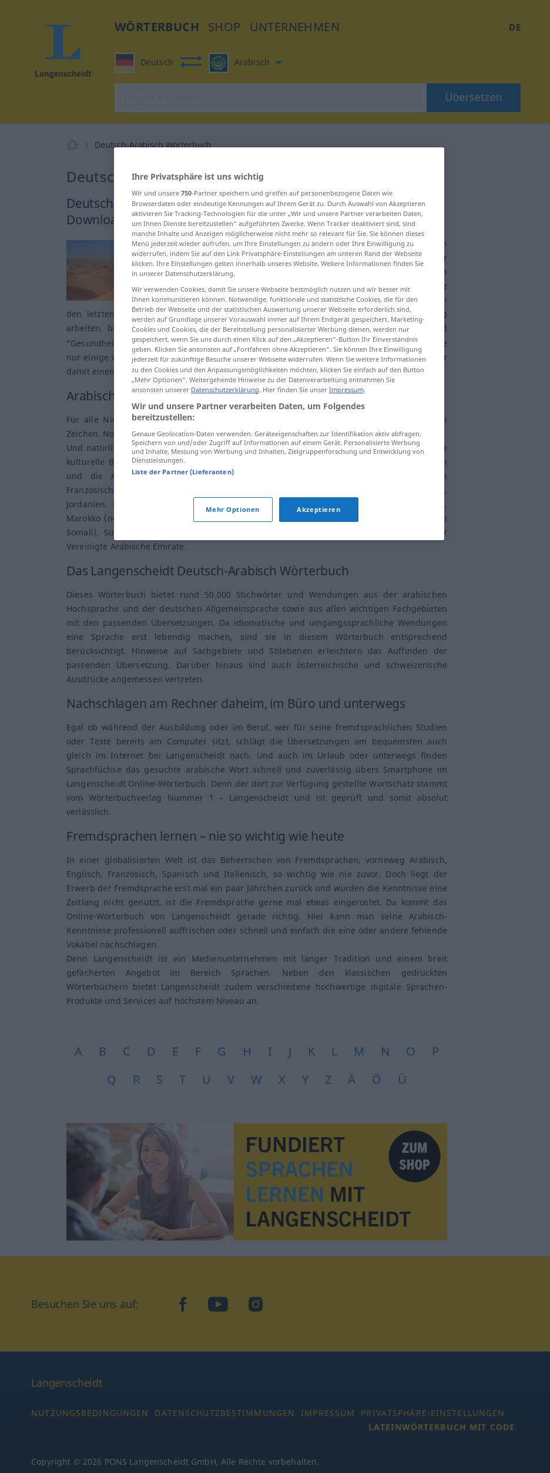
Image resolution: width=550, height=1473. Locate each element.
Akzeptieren (318, 509)
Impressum (346, 389)
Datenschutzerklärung (225, 389)
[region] (279, 343)
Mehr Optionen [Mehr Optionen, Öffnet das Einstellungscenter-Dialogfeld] (232, 509)
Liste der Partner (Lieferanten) (183, 471)
